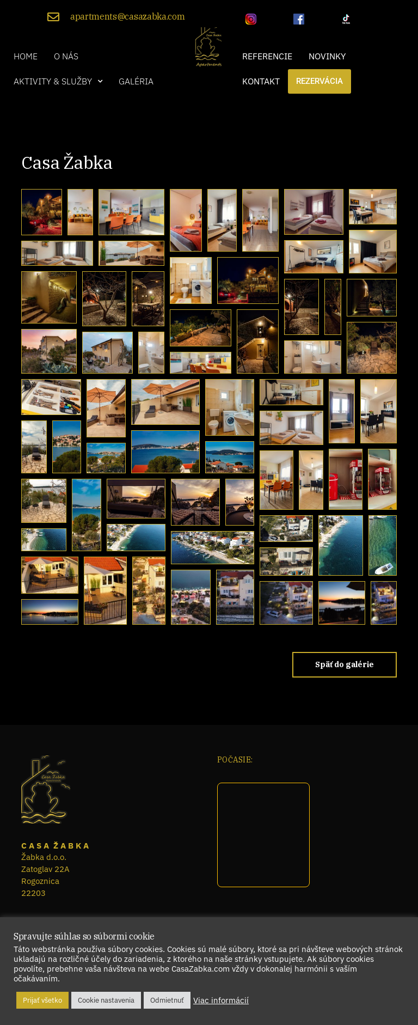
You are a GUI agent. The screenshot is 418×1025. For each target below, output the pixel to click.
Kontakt (261, 81)
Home (26, 56)
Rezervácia (319, 81)
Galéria (136, 81)
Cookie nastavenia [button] (106, 1000)
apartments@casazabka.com (127, 16)
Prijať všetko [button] (42, 1000)
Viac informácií (221, 1000)
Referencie (267, 56)
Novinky (327, 56)
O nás (66, 56)
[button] (57, 81)
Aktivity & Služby (58, 81)
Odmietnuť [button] (167, 1000)
